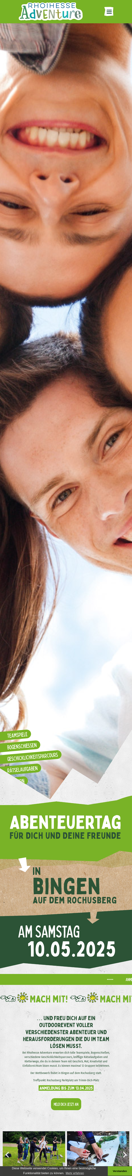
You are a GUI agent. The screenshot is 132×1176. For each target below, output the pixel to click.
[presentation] (7, 1154)
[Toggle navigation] (108, 11)
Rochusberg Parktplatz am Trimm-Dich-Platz (73, 1080)
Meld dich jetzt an (66, 1104)
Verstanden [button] (120, 1171)
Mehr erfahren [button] (75, 1173)
